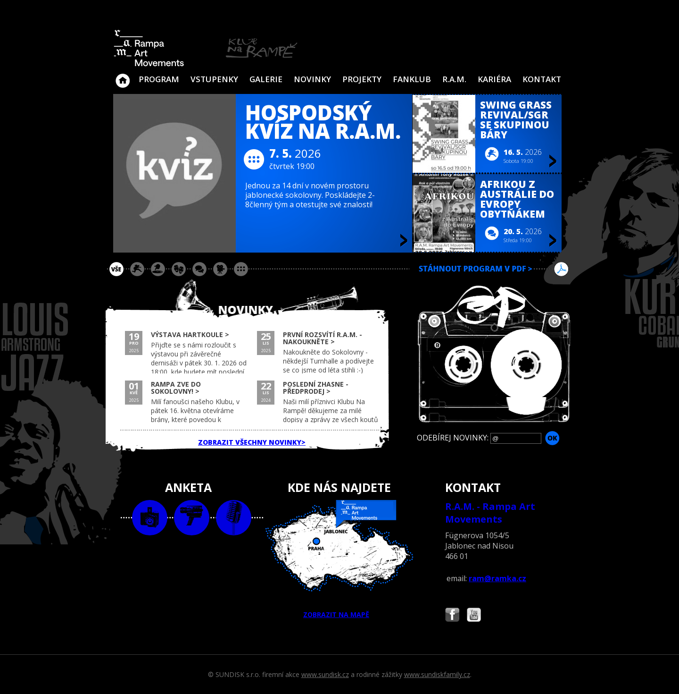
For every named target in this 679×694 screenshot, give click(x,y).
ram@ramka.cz (497, 578)
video (191, 517)
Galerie (265, 79)
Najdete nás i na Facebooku (452, 616)
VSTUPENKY (214, 79)
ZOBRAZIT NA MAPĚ (339, 559)
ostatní (241, 269)
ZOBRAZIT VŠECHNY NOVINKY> (252, 442)
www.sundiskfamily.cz (437, 674)
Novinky (312, 79)
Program (159, 79)
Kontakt (541, 79)
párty (158, 269)
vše (116, 269)
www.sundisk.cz (325, 674)
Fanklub (412, 79)
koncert (137, 269)
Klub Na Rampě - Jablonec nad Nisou (122, 76)
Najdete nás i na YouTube (474, 616)
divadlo (178, 269)
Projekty (361, 79)
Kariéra (494, 79)
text (233, 517)
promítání (220, 269)
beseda (199, 269)
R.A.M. (454, 79)
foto (149, 517)
